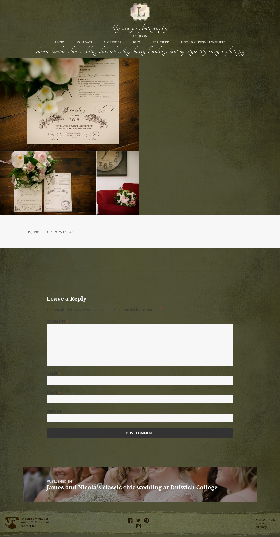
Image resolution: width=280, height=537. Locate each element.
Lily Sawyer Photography (139, 28)
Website (54, 411)
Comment (57, 321)
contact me (28, 526)
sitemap (261, 527)
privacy (261, 523)
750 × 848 (65, 231)
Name (53, 373)
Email (54, 392)
